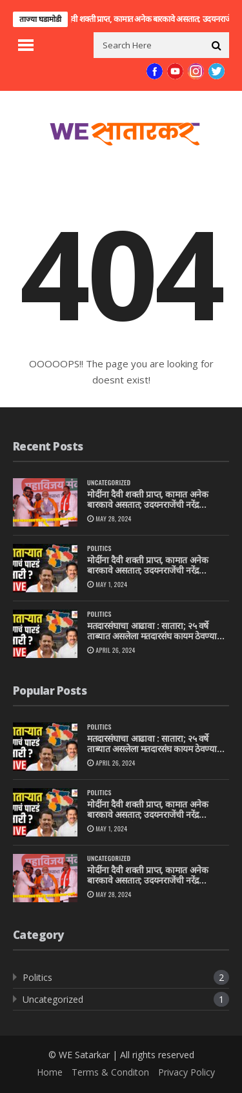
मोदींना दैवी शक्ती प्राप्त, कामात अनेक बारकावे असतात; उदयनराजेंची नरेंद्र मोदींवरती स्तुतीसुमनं (147, 566)
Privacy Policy (186, 1072)
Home (50, 1072)
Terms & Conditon (110, 1072)
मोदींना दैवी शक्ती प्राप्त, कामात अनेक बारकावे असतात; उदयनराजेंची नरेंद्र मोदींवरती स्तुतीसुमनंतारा (147, 500)
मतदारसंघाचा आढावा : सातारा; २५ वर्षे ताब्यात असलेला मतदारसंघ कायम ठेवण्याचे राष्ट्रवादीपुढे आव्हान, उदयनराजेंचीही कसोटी (155, 632)
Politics (99, 548)
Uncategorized (108, 482)
